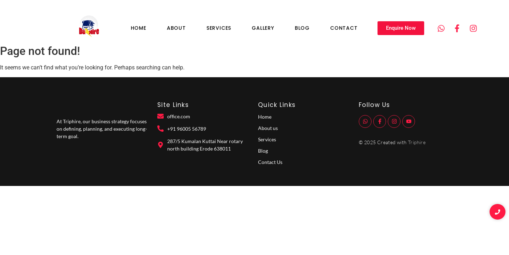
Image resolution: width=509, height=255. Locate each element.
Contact (344, 28)
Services (218, 28)
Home (138, 28)
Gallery (263, 28)
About (176, 28)
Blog (302, 28)
